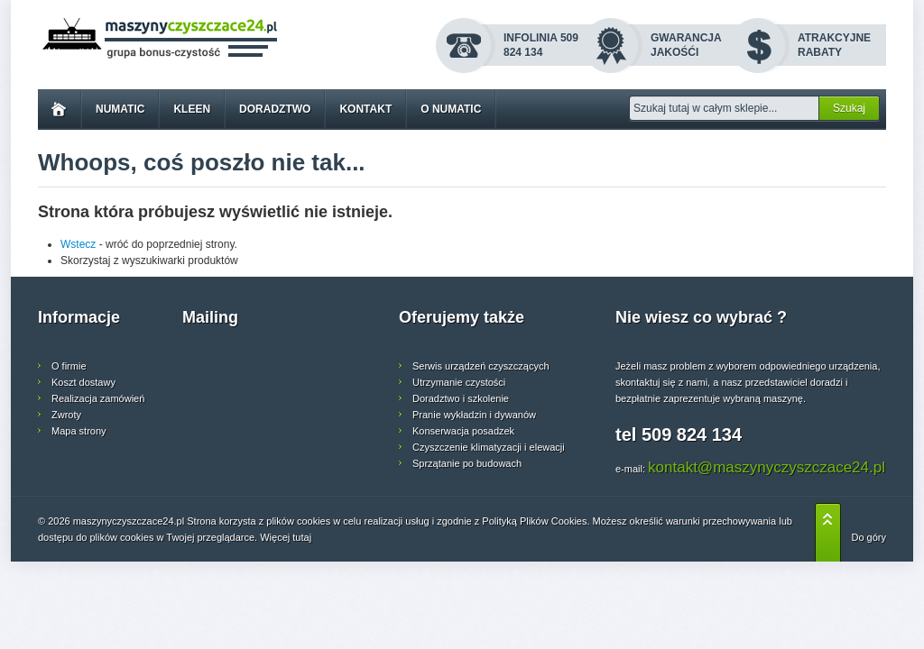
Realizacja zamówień (97, 398)
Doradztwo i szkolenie (460, 398)
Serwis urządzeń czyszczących (481, 366)
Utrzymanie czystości (458, 382)
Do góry (868, 537)
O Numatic (450, 109)
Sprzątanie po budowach (467, 463)
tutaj (301, 537)
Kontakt (365, 109)
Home (59, 109)
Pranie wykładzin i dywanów (474, 414)
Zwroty (66, 414)
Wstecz (78, 244)
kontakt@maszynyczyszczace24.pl (766, 467)
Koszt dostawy (83, 382)
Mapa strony (78, 430)
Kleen (191, 109)
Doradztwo (274, 109)
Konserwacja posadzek (463, 430)
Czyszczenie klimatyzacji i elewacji (488, 447)
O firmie (69, 366)
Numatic (120, 109)
